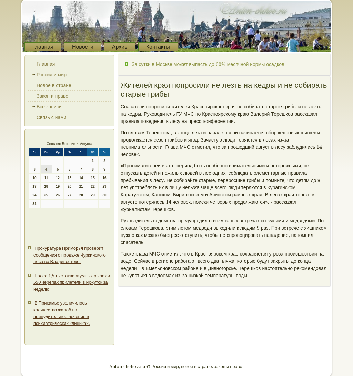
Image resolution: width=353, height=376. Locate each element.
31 (34, 204)
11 (46, 178)
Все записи (49, 106)
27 (69, 195)
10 (34, 178)
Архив (120, 47)
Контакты (158, 47)
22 (93, 187)
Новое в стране (54, 85)
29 (93, 195)
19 (58, 187)
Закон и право (52, 96)
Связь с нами (52, 117)
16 (104, 178)
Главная (42, 47)
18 (46, 187)
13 (69, 178)
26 (58, 195)
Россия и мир (52, 74)
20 (69, 187)
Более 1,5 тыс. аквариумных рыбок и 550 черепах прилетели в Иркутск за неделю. (71, 282)
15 (93, 178)
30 (104, 195)
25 (46, 195)
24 (34, 195)
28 (81, 195)
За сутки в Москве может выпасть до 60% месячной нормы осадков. (209, 64)
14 (81, 178)
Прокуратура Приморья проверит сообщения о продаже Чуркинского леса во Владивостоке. (69, 254)
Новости (82, 47)
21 (81, 187)
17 (34, 187)
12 (58, 178)
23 (104, 187)
